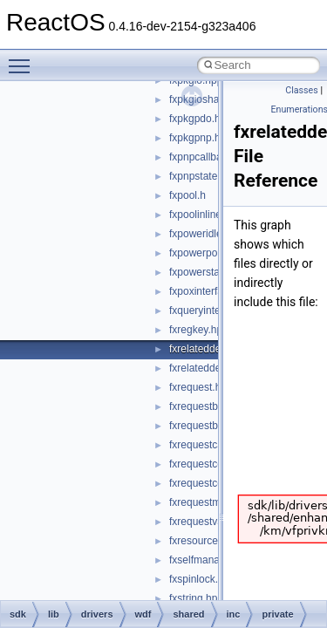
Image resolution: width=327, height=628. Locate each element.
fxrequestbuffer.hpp (214, 426)
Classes (301, 90)
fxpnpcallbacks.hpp (213, 157)
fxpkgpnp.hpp (200, 138)
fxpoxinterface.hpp (212, 291)
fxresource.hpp (203, 541)
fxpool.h (187, 195)
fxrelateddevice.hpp (214, 349)
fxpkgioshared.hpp (212, 99)
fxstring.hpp (196, 598)
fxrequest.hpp (201, 387)
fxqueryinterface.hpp (216, 310)
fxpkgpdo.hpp (200, 119)
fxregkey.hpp (198, 330)
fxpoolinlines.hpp (208, 214)
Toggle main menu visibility (23, 58)
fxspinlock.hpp (202, 579)
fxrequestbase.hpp (212, 406)
